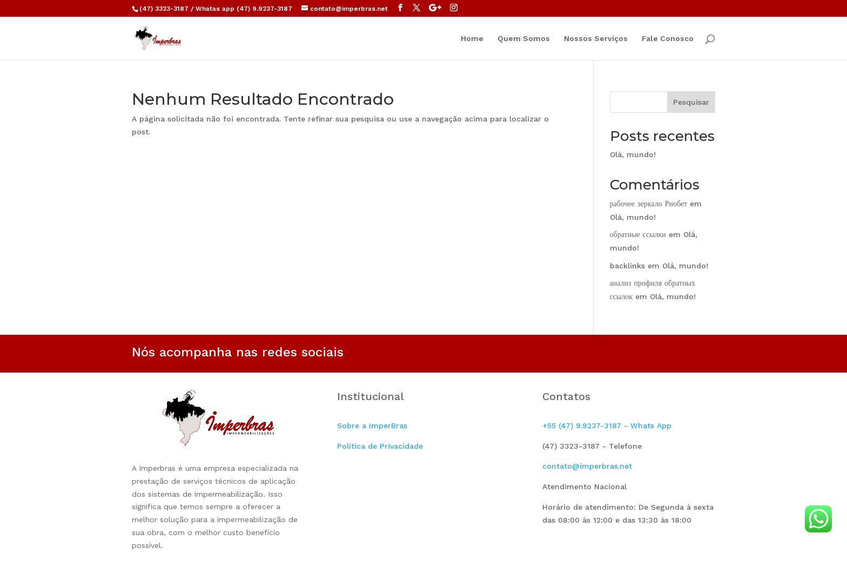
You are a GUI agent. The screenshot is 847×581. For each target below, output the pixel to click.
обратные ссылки (638, 234)
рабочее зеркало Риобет (649, 203)
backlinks (627, 265)
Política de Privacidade (380, 446)
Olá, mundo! (633, 154)
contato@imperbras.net (587, 466)
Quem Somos (524, 39)
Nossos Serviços (596, 39)
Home (472, 39)
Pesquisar (691, 102)
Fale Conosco (668, 39)
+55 (606, 425)
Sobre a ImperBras (372, 425)
